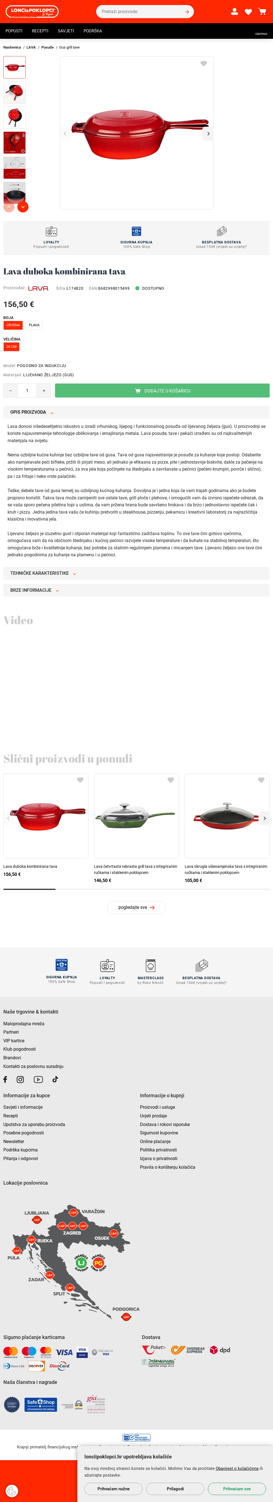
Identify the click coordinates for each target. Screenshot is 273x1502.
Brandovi (12, 1057)
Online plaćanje (155, 1140)
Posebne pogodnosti (23, 1132)
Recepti (42, 31)
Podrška (97, 31)
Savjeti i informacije (22, 1106)
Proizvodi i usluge (157, 1106)
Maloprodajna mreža (23, 1022)
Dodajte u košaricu (162, 391)
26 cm (11, 346)
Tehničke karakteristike (43, 573)
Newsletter (13, 1140)
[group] (136, 133)
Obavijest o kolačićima (237, 1468)
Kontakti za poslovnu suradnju (33, 1065)
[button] (207, 134)
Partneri (11, 1031)
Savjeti (68, 31)
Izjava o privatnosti (158, 1157)
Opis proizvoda (32, 412)
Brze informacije (34, 590)
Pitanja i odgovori (20, 1157)
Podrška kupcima (20, 1149)
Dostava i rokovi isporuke (165, 1123)
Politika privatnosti (158, 1149)
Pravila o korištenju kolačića (167, 1166)
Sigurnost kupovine (159, 1132)
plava (34, 325)
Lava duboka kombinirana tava (30, 866)
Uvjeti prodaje (153, 1115)
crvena (13, 325)
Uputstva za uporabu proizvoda (34, 1123)
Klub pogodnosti (19, 1048)
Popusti (15, 31)
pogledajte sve (132, 907)
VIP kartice (13, 1040)
